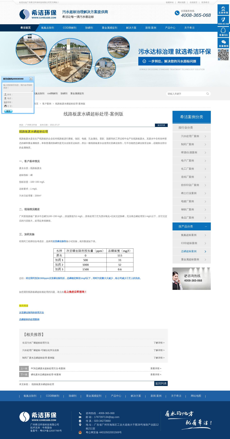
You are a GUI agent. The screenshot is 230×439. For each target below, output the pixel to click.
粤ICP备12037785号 (51, 430)
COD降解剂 (69, 27)
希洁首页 (25, 27)
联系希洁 (205, 2)
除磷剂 (89, 27)
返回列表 (161, 125)
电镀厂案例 (187, 201)
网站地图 (181, 2)
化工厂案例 (187, 168)
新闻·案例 (150, 27)
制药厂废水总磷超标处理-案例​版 (38, 357)
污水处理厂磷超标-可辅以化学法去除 (40, 350)
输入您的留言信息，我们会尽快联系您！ (18, 88)
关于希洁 (189, 27)
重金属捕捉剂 (109, 27)
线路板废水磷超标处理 (43, 384)
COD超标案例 (189, 243)
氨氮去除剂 (47, 27)
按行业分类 (186, 127)
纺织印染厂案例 (190, 185)
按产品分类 (186, 226)
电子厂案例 (187, 160)
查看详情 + (155, 368)
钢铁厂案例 (187, 209)
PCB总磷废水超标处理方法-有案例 (48, 368)
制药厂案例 (187, 144)
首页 (36, 103)
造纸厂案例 (187, 177)
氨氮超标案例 (188, 235)
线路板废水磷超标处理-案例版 (70, 103)
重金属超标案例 (190, 259)
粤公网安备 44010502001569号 (104, 432)
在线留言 (193, 2)
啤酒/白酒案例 (189, 152)
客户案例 (47, 103)
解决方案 (131, 27)
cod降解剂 (52, 93)
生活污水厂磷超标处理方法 (35, 342)
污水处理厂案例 (190, 136)
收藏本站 (170, 2)
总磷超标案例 (188, 251)
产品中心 (170, 27)
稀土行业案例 (188, 193)
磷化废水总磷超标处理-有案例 (46, 374)
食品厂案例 (187, 217)
